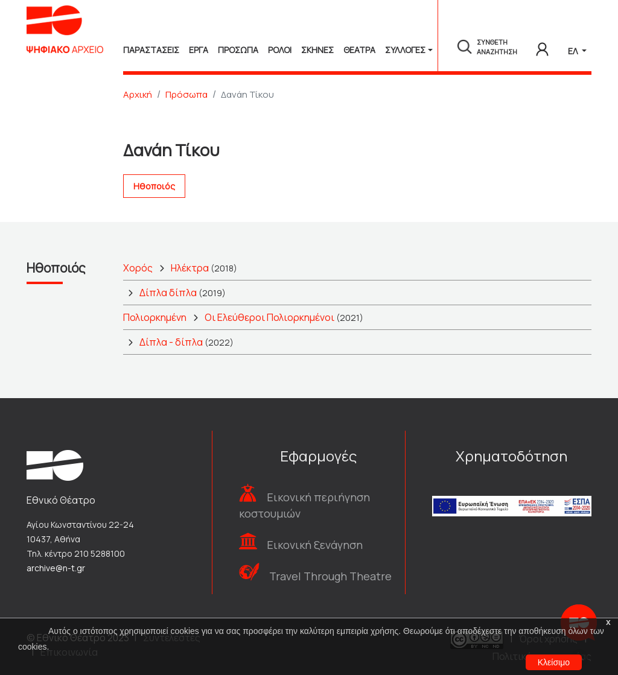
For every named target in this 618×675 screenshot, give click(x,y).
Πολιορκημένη (154, 317)
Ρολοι (279, 49)
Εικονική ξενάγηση (315, 544)
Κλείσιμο (554, 662)
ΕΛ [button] (573, 51)
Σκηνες (317, 49)
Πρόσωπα (186, 94)
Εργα (198, 49)
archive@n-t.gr (56, 568)
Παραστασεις (151, 49)
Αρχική (137, 94)
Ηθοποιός (154, 186)
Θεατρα (359, 49)
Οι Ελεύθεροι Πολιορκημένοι (269, 317)
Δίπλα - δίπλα (171, 342)
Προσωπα (238, 49)
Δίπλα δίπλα (168, 292)
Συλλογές (405, 49)
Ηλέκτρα (190, 267)
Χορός (138, 267)
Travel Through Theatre (330, 576)
